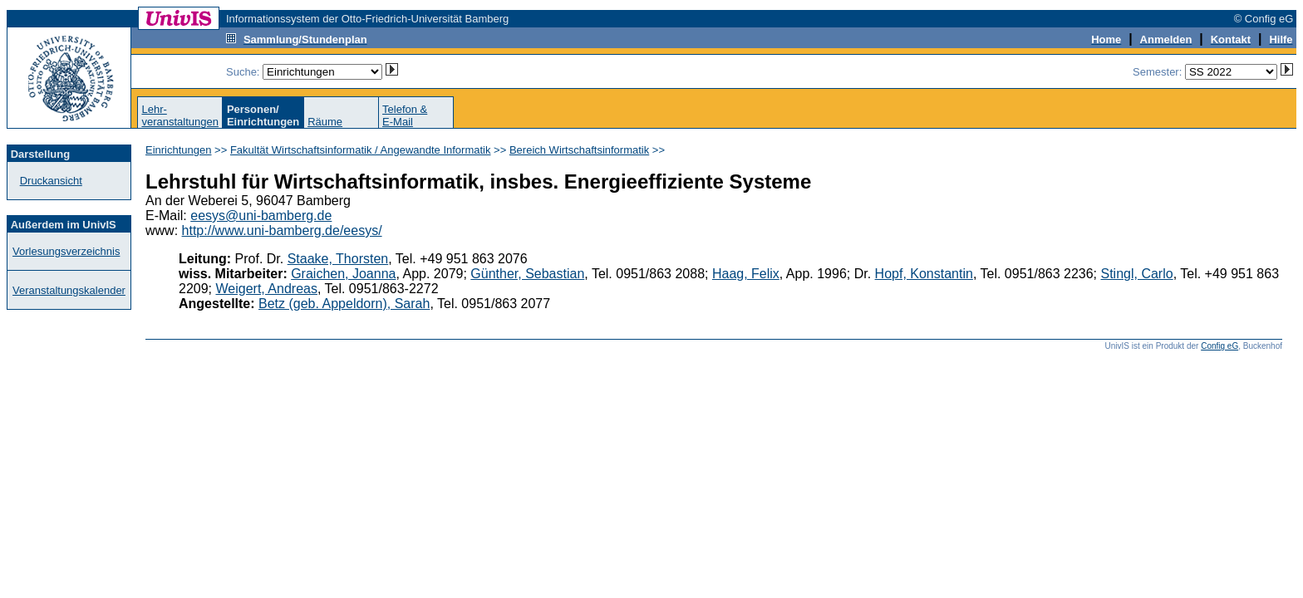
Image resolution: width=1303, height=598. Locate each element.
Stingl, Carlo (1137, 274)
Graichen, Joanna (343, 274)
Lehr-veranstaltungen (180, 115)
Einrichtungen (178, 150)
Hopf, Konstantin (924, 274)
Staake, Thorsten (338, 259)
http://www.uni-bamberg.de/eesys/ (282, 230)
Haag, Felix (745, 274)
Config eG (1219, 345)
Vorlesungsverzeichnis (66, 251)
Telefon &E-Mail (404, 115)
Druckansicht (51, 180)
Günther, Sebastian (527, 274)
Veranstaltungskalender (68, 290)
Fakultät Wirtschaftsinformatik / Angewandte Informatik (360, 150)
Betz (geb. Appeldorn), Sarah (344, 304)
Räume (324, 121)
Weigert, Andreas (266, 289)
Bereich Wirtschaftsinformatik (579, 150)
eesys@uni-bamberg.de (261, 215)
